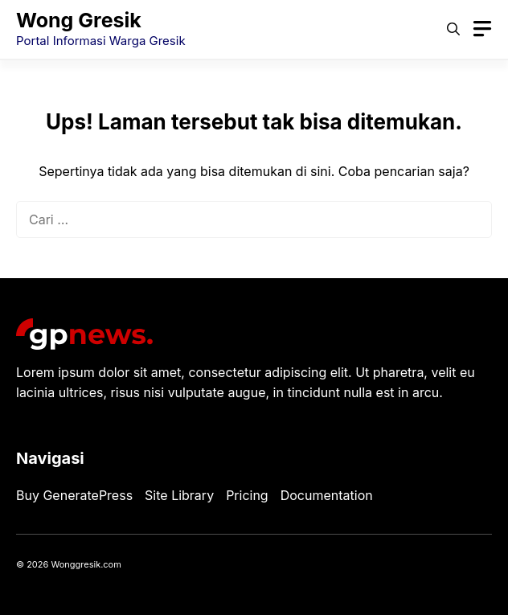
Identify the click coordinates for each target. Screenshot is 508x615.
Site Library (179, 495)
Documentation (327, 495)
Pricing (247, 495)
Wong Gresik (78, 20)
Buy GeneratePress (74, 495)
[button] (453, 29)
